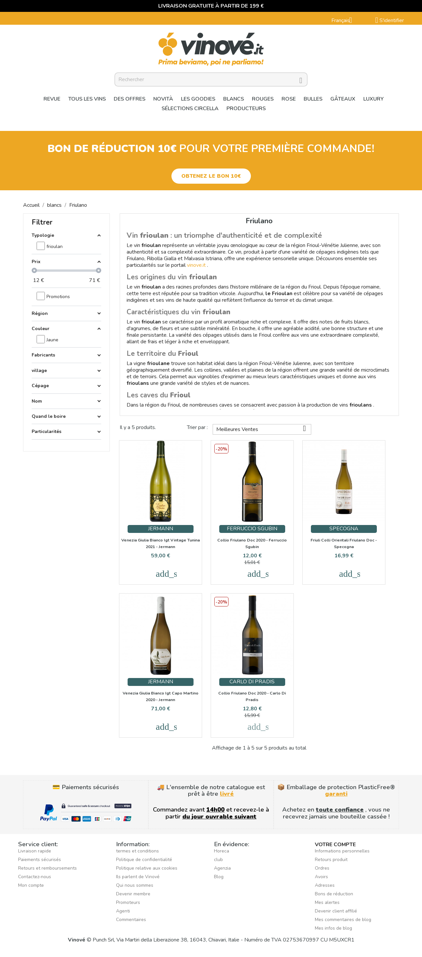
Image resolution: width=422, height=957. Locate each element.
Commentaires (131, 919)
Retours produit (331, 859)
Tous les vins (87, 99)
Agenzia (222, 868)
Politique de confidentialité (144, 859)
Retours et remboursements (47, 868)
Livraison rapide (34, 851)
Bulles (313, 99)
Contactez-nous (34, 877)
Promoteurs (128, 902)
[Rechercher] (211, 79)
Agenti (123, 911)
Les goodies (198, 99)
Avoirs (321, 877)
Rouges (263, 99)
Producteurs (246, 108)
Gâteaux (342, 99)
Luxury (373, 99)
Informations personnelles (342, 851)
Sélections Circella (190, 108)
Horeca (221, 851)
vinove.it (196, 265)
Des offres (129, 99)
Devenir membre (133, 894)
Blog (219, 877)
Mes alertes (327, 902)
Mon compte (31, 885)
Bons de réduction (334, 894)
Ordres (322, 868)
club (218, 859)
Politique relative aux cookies (146, 868)
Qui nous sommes (134, 885)
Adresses (325, 885)
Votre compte (335, 844)
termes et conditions (137, 851)
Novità (163, 99)
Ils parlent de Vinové (138, 877)
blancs (233, 99)
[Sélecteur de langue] (344, 21)
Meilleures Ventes (263, 428)
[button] (211, 176)
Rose (289, 99)
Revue (52, 99)
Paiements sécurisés (39, 859)
